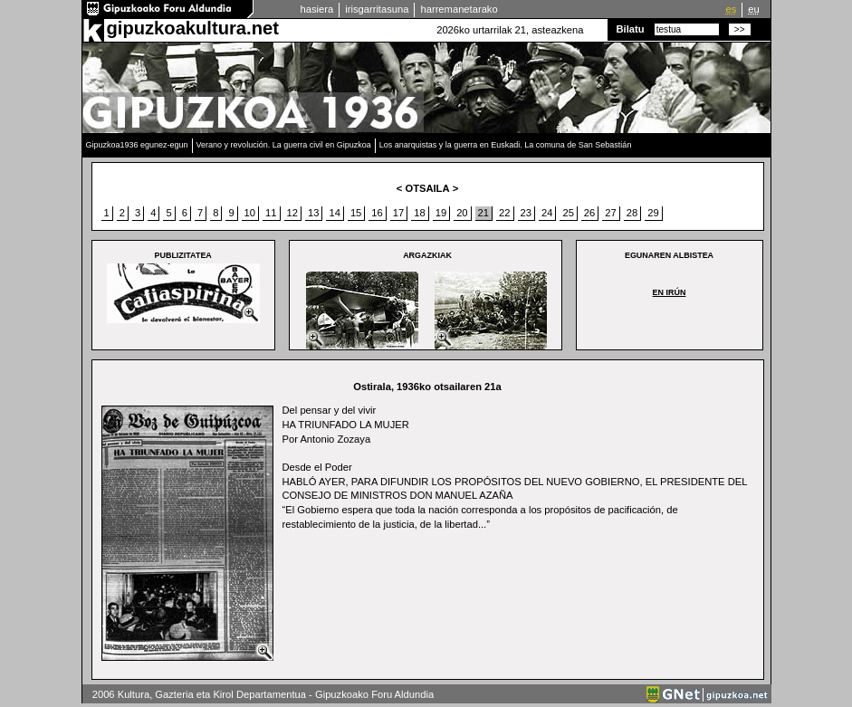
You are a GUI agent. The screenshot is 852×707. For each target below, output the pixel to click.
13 (313, 212)
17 (398, 212)
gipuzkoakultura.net (193, 28)
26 (589, 212)
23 (526, 212)
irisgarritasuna (376, 9)
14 (334, 212)
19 (441, 212)
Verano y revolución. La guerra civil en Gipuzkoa (283, 144)
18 (419, 212)
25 (567, 212)
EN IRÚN (669, 292)
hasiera (317, 9)
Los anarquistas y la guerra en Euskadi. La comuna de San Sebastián (505, 144)
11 (270, 212)
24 (546, 212)
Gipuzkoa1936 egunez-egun (137, 144)
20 (461, 212)
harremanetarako (458, 9)
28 (632, 212)
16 (376, 212)
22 (504, 212)
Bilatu (631, 29)
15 (355, 212)
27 (610, 212)
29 (652, 212)
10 (249, 212)
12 (292, 212)
